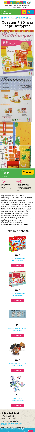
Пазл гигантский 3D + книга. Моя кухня (17, 294)
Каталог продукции (6, 12)
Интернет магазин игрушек (9, 17)
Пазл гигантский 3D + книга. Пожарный (17, 259)
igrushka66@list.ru (6, 424)
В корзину (17, 265)
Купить (29, 172)
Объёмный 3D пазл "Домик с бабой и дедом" (17, 329)
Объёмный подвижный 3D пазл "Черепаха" (17, 364)
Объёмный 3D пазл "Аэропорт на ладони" (17, 399)
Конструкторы (23, 17)
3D (2, 19)
